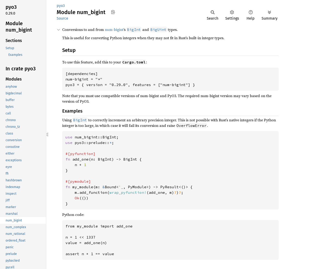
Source (62, 18)
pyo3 (61, 5)
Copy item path (113, 12)
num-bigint (114, 29)
